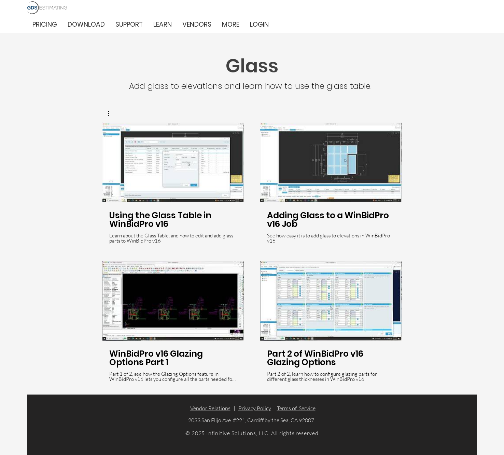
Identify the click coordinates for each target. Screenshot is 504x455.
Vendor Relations (210, 408)
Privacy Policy (254, 408)
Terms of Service (296, 408)
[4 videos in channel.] (252, 252)
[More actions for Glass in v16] (112, 113)
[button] (230, 24)
